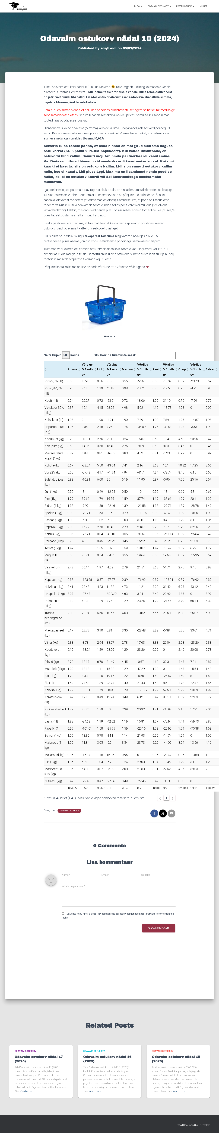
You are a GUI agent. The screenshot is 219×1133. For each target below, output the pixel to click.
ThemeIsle (204, 1125)
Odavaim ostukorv (159, 6)
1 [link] (166, 798)
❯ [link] (172, 798)
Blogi (138, 6)
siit (148, 267)
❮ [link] (160, 798)
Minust (203, 6)
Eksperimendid (185, 6)
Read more (26, 1091)
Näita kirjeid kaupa (61, 355)
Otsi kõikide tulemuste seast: (115, 355)
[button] (46, 369)
